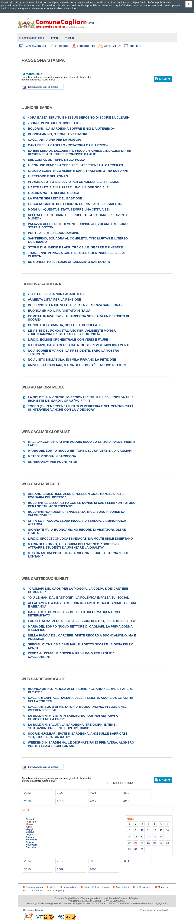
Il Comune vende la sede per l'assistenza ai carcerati (75, 165)
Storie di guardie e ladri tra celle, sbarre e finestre (75, 247)
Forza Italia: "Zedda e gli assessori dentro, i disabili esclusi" (82, 621)
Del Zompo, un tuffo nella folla (56, 159)
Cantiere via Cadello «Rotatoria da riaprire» (68, 145)
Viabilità (69, 37)
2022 (60, 792)
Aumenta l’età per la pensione (54, 299)
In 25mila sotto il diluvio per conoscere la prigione (73, 181)
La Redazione (143, 887)
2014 (27, 861)
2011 (126, 861)
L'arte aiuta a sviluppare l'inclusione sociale (68, 187)
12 (154, 830)
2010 (27, 869)
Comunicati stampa (33, 37)
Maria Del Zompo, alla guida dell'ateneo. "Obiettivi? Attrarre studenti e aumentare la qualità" (73, 545)
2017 (93, 801)
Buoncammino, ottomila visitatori (57, 134)
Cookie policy (57, 890)
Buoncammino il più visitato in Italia (59, 310)
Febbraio (31, 821)
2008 (93, 869)
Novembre (32, 844)
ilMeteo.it (39, 910)
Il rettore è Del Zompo (48, 176)
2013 (60, 861)
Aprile (29, 827)
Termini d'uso (70, 887)
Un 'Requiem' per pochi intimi (52, 461)
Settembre (32, 839)
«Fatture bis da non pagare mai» (56, 294)
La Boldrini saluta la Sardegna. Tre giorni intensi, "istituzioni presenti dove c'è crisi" (72, 726)
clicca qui (114, 5)
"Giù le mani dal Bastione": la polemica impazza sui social (78, 597)
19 (154, 836)
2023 (27, 792)
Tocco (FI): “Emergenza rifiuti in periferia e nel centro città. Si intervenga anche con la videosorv (81, 407)
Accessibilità (122, 887)
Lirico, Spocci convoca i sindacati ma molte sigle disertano (80, 538)
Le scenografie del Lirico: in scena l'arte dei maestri (75, 204)
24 (142, 843)
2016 (126, 801)
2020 (126, 792)
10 (142, 830)
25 (148, 843)
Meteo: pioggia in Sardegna (52, 456)
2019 (27, 801)
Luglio (29, 834)
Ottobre (30, 842)
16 (135, 836)
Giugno (30, 832)
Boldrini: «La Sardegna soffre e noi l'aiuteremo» (71, 128)
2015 (26, 809)
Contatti (38, 890)
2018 (60, 801)
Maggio (30, 829)
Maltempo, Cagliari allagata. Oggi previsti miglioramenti (78, 345)
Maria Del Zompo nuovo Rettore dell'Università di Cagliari (80, 450)
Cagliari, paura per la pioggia (54, 139)
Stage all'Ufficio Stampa (96, 887)
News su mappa (34, 887)
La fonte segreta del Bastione (55, 198)
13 (161, 830)
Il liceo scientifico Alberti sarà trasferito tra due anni (78, 170)
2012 (93, 861)
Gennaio (30, 819)
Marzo (29, 824)
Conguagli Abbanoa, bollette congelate (64, 325)
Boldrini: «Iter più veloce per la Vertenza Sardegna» (75, 305)
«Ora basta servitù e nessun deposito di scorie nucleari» (79, 117)
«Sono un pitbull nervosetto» (54, 123)
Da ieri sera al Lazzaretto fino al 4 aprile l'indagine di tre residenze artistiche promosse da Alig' (79, 152)
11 (148, 830)
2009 (60, 869)
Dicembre (31, 847)
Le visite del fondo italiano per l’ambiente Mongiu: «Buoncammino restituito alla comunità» (72, 332)
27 (161, 843)
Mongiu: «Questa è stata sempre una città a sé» (69, 209)
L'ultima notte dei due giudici (53, 193)
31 (142, 849)
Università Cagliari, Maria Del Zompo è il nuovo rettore (77, 365)
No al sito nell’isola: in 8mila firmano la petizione (72, 359)
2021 (93, 792)
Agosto (30, 837)
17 (142, 836)
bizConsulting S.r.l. (162, 910)
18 (148, 836)
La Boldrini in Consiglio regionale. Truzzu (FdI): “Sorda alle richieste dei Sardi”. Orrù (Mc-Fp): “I (81, 399)
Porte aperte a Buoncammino (53, 233)
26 (154, 843)
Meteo (53, 887)
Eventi (54, 37)
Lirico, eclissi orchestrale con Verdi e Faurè (68, 339)
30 (135, 849)
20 (161, 836)
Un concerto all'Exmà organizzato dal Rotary (69, 262)
